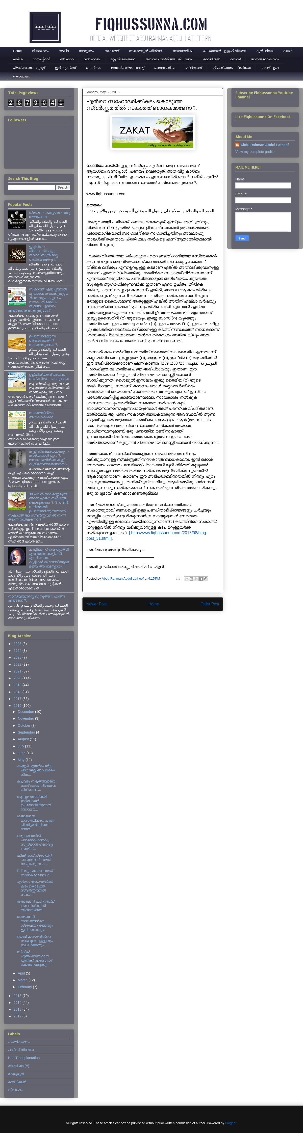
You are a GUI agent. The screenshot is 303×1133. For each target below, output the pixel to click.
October (24, 725)
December (26, 712)
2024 (18, 651)
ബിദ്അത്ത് (193, 68)
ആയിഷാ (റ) (18, 1066)
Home (17, 51)
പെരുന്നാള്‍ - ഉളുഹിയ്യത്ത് (224, 51)
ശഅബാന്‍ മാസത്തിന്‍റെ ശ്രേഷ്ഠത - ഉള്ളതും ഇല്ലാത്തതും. (35, 923)
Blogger (230, 1123)
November (26, 718)
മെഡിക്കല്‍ (211, 59)
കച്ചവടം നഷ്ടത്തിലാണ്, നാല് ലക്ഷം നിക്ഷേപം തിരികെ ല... (36, 785)
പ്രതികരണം (19, 1042)
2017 (18, 699)
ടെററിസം (93, 68)
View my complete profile (254, 152)
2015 (18, 996)
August (24, 739)
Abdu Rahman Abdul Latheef (264, 145)
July (21, 746)
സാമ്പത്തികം (183, 51)
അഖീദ (64, 51)
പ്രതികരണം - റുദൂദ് (29, 68)
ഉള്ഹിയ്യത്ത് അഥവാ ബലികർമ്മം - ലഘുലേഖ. (49, 376)
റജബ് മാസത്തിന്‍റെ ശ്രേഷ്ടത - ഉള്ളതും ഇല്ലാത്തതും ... (35, 940)
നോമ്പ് (235, 59)
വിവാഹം (15, 1090)
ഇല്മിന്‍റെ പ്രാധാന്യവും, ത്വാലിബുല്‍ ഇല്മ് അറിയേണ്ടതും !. (43, 253)
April (22, 973)
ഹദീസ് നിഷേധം (21, 1050)
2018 (18, 692)
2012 (18, 1016)
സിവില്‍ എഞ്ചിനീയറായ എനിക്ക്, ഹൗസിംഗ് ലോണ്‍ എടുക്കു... (34, 958)
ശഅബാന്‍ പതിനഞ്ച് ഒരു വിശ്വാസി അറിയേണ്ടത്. (35, 905)
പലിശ (18, 59)
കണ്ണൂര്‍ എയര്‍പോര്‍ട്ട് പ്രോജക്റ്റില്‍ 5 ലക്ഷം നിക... (36, 770)
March (23, 980)
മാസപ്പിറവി (41, 59)
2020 (18, 678)
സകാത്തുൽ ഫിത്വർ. (146, 51)
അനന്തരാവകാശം (265, 59)
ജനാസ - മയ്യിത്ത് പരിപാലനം (169, 59)
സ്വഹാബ (92, 59)
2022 (18, 664)
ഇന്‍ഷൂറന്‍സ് (65, 68)
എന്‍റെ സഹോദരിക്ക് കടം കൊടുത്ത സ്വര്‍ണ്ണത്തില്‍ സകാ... (35, 888)
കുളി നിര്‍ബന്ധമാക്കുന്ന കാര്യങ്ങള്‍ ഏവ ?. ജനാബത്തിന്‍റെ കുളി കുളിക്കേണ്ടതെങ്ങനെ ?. (49, 457)
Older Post (209, 604)
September (27, 732)
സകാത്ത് (112, 51)
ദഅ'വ (288, 51)
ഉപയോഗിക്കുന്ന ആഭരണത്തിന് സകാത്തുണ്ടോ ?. (43, 340)
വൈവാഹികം (164, 68)
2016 (18, 706)
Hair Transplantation (24, 1058)
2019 (18, 685)
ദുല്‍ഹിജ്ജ (264, 51)
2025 (18, 644)
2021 (18, 671)
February (25, 987)
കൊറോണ (21, 76)
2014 (18, 1003)
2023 (18, 657)
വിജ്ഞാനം (40, 51)
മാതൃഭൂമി (16, 1074)
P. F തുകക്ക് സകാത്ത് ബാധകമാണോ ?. (35, 873)
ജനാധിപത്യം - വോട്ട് (127, 68)
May (21, 760)
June (22, 753)
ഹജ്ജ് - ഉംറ (270, 68)
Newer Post (96, 604)
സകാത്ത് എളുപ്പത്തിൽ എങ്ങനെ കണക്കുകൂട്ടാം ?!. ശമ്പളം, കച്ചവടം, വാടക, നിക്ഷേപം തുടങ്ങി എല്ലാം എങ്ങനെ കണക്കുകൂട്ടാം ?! (38, 299)
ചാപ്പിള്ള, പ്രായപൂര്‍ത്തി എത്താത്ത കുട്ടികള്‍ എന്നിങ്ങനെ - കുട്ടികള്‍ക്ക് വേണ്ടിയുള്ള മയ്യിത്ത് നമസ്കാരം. (49, 557)
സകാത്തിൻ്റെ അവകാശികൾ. (41, 415)
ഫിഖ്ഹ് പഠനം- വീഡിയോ (231, 68)
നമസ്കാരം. (86, 51)
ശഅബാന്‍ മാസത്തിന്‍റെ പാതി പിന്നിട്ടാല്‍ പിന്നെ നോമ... (35, 822)
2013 (18, 1009)
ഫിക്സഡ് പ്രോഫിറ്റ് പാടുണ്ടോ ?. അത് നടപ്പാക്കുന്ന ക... (34, 859)
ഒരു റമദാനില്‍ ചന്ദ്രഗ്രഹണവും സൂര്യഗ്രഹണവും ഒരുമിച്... (35, 842)
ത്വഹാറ (67, 59)
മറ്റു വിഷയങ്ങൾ (122, 59)
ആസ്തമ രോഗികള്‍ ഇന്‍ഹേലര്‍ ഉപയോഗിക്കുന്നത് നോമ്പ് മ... (34, 803)
